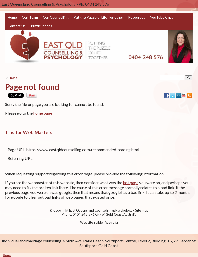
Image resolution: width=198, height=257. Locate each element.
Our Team (30, 17)
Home (12, 17)
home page (42, 113)
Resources (136, 17)
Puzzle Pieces (41, 26)
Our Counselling (56, 17)
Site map (141, 210)
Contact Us (17, 26)
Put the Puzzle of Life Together (98, 17)
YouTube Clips (161, 17)
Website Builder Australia (99, 222)
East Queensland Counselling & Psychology (100, 210)
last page (130, 182)
